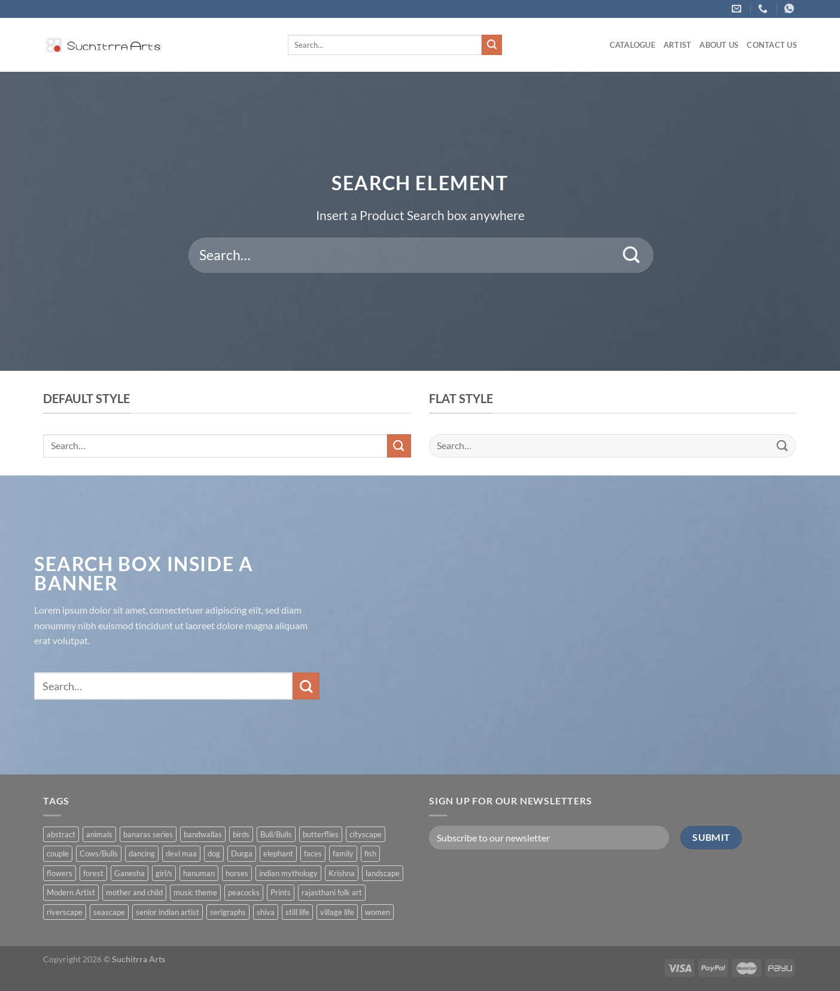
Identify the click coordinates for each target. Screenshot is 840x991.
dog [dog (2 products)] (214, 853)
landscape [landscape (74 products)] (383, 873)
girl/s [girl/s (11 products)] (164, 873)
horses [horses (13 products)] (237, 873)
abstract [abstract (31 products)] (61, 834)
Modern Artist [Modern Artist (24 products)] (71, 892)
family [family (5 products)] (343, 853)
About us (718, 45)
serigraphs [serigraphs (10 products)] (228, 912)
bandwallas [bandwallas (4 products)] (203, 834)
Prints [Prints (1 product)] (280, 892)
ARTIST (678, 45)
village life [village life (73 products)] (337, 912)
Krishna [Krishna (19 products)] (341, 873)
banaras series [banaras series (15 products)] (148, 834)
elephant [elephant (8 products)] (278, 853)
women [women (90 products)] (377, 912)
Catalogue (632, 45)
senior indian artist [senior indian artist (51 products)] (167, 912)
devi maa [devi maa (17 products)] (181, 853)
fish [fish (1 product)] (370, 853)
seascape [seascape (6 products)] (109, 912)
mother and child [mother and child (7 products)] (134, 892)
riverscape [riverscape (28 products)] (65, 912)
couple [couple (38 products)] (58, 853)
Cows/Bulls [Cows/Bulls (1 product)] (99, 853)
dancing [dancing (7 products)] (142, 853)
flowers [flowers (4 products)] (59, 873)
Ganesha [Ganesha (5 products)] (129, 873)
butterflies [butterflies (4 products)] (321, 834)
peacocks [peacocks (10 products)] (244, 892)
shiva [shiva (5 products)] (266, 912)
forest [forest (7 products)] (93, 873)
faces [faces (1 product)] (313, 853)
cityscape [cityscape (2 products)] (365, 834)
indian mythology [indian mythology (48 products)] (288, 873)
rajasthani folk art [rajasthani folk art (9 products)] (332, 892)
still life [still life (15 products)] (297, 912)
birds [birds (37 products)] (241, 834)
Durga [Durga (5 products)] (241, 853)
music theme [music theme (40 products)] (195, 892)
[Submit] (492, 45)
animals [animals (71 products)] (99, 834)
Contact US (772, 45)
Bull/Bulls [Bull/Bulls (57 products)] (276, 834)
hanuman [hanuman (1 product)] (199, 873)
